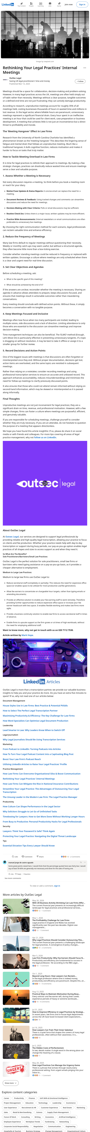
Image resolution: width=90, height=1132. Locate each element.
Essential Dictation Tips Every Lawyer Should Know (29, 845)
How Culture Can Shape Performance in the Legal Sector (31, 806)
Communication (54, 1126)
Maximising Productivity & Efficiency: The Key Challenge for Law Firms (39, 715)
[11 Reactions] (36, 983)
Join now (69, 4)
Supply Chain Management (58, 1112)
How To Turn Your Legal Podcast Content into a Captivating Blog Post (38, 754)
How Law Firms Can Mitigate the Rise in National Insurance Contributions (40, 783)
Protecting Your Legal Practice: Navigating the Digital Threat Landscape (39, 836)
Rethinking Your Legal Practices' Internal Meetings (29, 778)
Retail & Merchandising (22, 1112)
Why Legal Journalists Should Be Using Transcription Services (34, 739)
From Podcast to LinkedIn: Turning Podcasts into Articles (32, 749)
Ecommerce (71, 1103)
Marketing (81, 1107)
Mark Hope (27, 635)
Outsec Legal (12, 536)
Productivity (19, 1098)
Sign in (82, 4)
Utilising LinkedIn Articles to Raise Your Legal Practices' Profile (35, 764)
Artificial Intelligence (67, 1117)
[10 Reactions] (65, 856)
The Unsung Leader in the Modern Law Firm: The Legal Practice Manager (40, 797)
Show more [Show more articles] (11, 1083)
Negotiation (38, 1126)
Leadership (56, 1103)
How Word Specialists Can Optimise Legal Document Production (35, 720)
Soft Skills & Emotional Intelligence (54, 1098)
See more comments (13, 878)
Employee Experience (12, 1122)
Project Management (12, 1103)
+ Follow (80, 81)
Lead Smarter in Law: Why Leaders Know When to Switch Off (34, 730)
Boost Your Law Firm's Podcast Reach (22, 759)
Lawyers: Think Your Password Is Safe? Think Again (29, 831)
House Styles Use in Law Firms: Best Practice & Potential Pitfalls (35, 705)
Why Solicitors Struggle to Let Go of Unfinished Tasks (30, 811)
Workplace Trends (33, 1122)
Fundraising (49, 1122)
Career (6, 1098)
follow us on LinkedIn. (45, 437)
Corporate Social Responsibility (16, 1126)
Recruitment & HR (29, 1107)
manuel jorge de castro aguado (20, 862)
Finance (32, 1098)
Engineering (70, 1126)
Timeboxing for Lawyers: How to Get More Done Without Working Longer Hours (44, 816)
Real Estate (67, 1107)
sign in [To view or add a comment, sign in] (57, 886)
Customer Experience (49, 1107)
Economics (49, 1117)
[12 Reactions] (36, 910)
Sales (6, 1112)
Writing (38, 1117)
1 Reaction (26, 874)
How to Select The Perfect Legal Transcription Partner (30, 710)
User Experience (10, 1107)
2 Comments (75, 857)
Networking (64, 1122)
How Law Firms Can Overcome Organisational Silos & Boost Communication (42, 773)
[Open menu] (84, 67)
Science (39, 1112)
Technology (43, 1103)
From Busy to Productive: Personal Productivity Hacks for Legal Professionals (42, 821)
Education (30, 1103)
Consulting (25, 1117)
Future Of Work (10, 1117)
